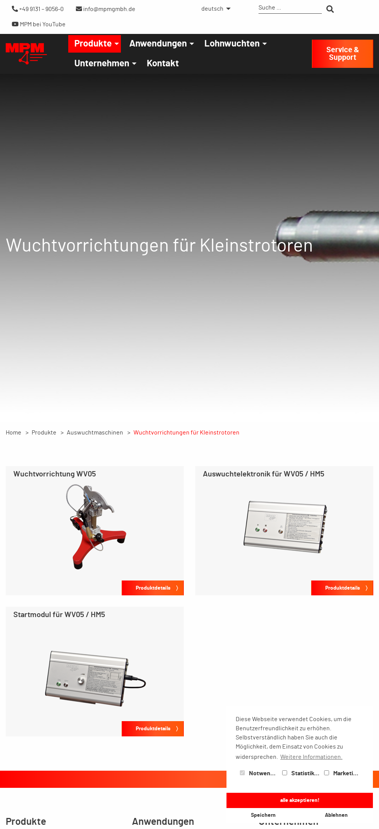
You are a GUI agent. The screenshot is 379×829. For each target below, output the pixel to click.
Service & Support (342, 53)
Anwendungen (158, 43)
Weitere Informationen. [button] (311, 757)
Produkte (93, 43)
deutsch (212, 9)
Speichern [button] (263, 815)
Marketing (342, 773)
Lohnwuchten (232, 43)
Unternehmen (101, 63)
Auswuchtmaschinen (95, 433)
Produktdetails (153, 588)
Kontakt (163, 63)
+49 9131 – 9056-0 (38, 9)
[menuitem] (214, 9)
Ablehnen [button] (336, 815)
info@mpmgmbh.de (105, 9)
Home (13, 433)
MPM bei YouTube (39, 24)
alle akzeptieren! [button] (300, 800)
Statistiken (301, 773)
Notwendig (259, 773)
